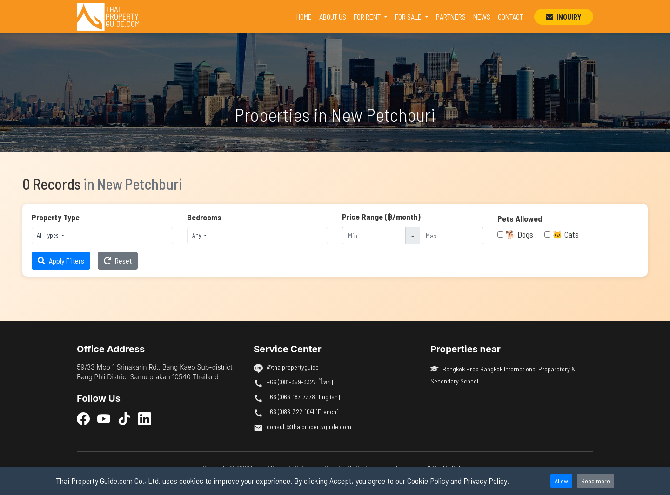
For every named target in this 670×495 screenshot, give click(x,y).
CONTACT (510, 16)
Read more (595, 481)
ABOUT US (332, 16)
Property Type (56, 217)
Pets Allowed (519, 218)
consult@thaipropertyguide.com (309, 426)
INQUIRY (564, 16)
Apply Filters (61, 260)
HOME (305, 16)
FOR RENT (368, 16)
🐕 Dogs (519, 234)
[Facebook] (83, 418)
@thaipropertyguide (293, 367)
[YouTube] (103, 418)
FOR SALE (409, 16)
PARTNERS (451, 16)
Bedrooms (204, 217)
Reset (118, 260)
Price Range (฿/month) (381, 216)
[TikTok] (124, 418)
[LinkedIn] (144, 418)
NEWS (481, 16)
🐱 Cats (565, 234)
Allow (561, 481)
